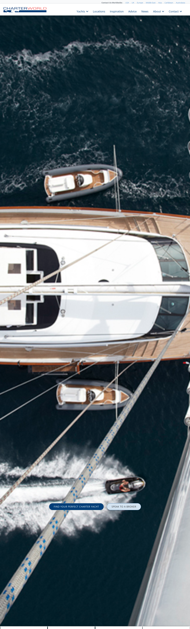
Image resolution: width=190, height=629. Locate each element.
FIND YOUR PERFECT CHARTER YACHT (76, 506)
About (157, 11)
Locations (99, 11)
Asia (160, 2)
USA (127, 2)
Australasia (180, 2)
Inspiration (117, 11)
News (144, 11)
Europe (140, 2)
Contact (174, 11)
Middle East (150, 2)
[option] (95, 314)
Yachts (81, 11)
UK (133, 2)
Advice (132, 11)
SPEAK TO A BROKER (124, 506)
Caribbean (168, 2)
